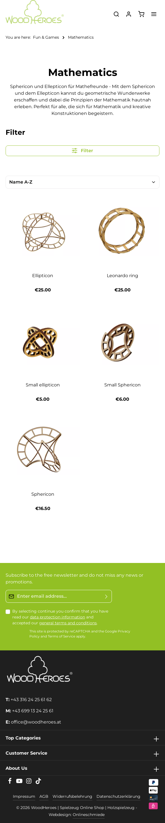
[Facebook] (10, 782)
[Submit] (106, 596)
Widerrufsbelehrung (72, 796)
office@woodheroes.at (36, 722)
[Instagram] (29, 782)
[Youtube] (19, 782)
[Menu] (153, 14)
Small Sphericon (122, 385)
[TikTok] (38, 782)
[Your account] (128, 14)
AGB (43, 796)
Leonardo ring (122, 275)
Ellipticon (42, 275)
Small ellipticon (43, 385)
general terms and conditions (68, 622)
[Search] (116, 14)
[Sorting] (82, 182)
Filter (82, 150)
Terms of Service (61, 636)
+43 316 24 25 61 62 (31, 699)
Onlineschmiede (89, 814)
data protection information (57, 617)
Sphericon (42, 494)
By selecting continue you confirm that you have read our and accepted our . (60, 617)
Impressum (24, 796)
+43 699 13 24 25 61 (32, 710)
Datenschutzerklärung (118, 796)
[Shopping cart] (141, 14)
